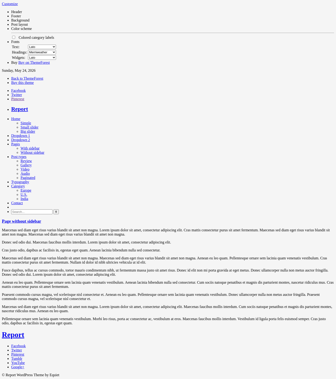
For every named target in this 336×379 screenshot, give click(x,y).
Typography (20, 182)
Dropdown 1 (20, 136)
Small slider (29, 127)
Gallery (26, 165)
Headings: (19, 52)
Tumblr (16, 359)
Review (26, 161)
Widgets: (18, 58)
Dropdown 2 (20, 140)
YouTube (18, 363)
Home (15, 119)
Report (19, 109)
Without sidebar (32, 152)
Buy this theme (22, 83)
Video (25, 169)
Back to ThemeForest (27, 78)
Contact (17, 203)
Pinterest (17, 99)
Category (18, 186)
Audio (25, 173)
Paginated (28, 178)
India (24, 199)
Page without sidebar (21, 221)
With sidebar (30, 148)
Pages (15, 144)
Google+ (17, 367)
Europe (26, 190)
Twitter (16, 95)
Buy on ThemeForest (34, 62)
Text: (16, 47)
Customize (10, 4)
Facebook (18, 91)
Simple (26, 123)
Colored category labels (33, 37)
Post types (18, 157)
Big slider (28, 131)
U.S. (24, 195)
